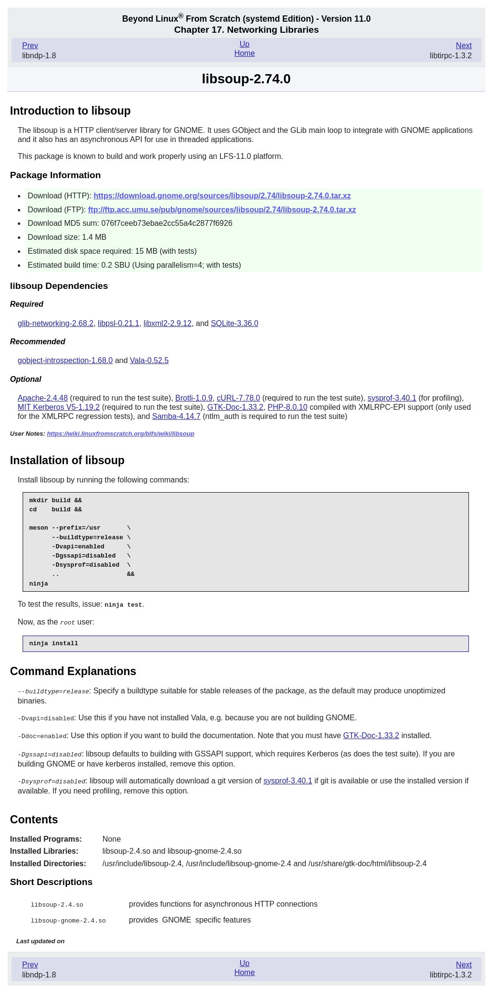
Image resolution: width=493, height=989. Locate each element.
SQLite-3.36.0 (235, 323)
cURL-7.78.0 (238, 398)
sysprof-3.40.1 (391, 398)
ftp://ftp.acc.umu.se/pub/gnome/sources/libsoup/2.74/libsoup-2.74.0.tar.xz (222, 210)
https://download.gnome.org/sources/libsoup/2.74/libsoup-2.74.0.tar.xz (222, 196)
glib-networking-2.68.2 (55, 323)
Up (244, 44)
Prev (30, 45)
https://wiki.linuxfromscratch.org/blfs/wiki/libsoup (120, 433)
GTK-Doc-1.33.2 (235, 407)
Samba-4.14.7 (176, 416)
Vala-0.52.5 (149, 360)
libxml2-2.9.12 (167, 323)
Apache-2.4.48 (43, 398)
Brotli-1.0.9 (193, 398)
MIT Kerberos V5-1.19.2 (59, 407)
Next (464, 45)
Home (244, 53)
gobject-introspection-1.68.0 (65, 360)
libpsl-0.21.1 (118, 323)
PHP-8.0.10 (288, 407)
